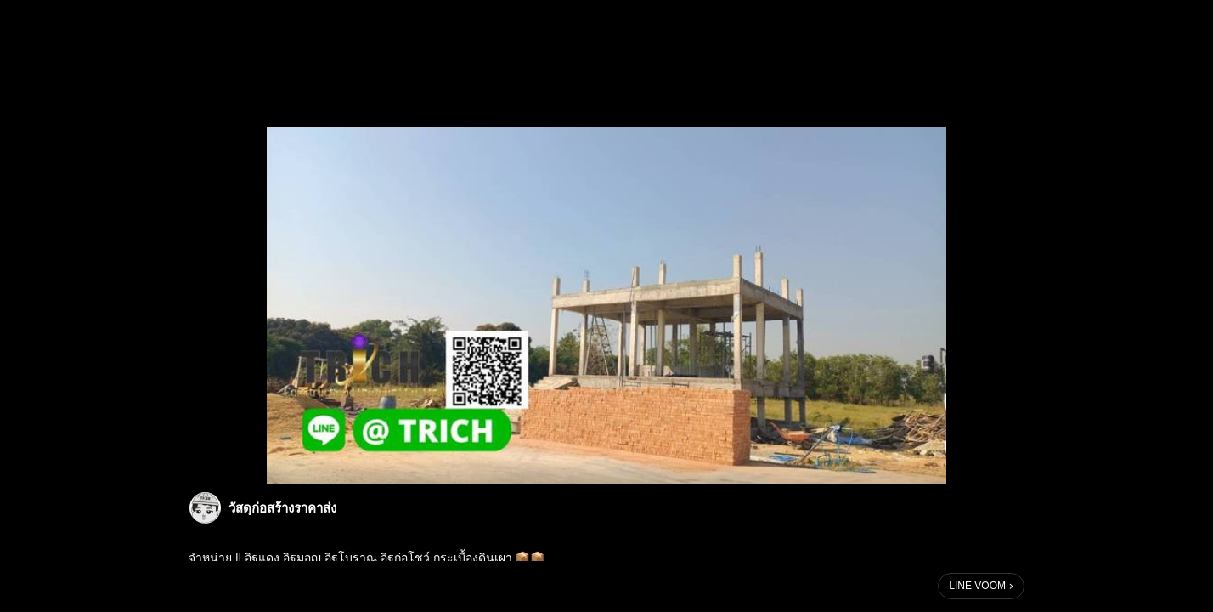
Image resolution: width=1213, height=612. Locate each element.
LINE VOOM (977, 586)
